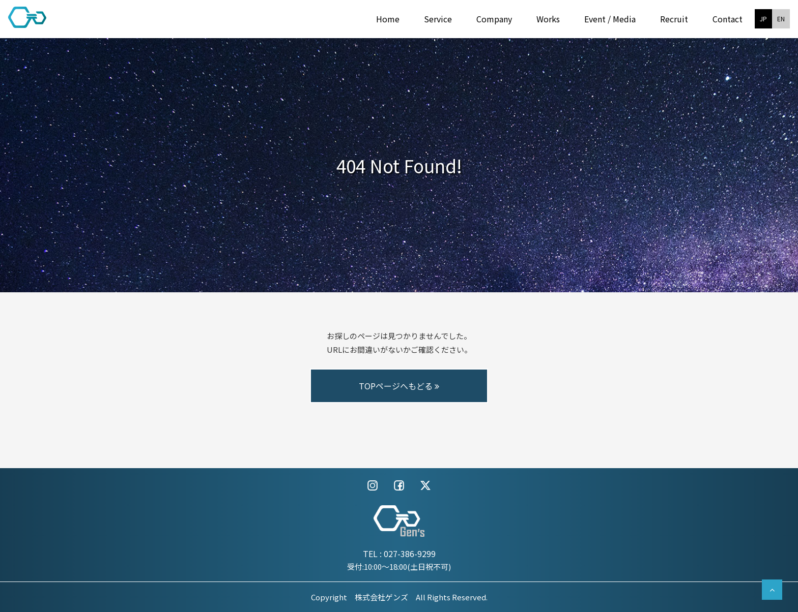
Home (388, 19)
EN (781, 18)
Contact (727, 19)
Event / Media (610, 19)
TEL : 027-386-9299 (399, 553)
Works (548, 19)
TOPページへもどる (399, 386)
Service (438, 19)
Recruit (674, 19)
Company (494, 19)
